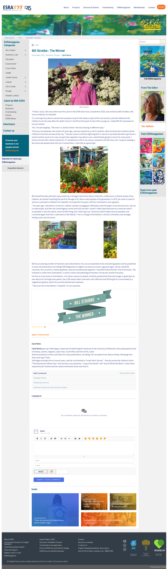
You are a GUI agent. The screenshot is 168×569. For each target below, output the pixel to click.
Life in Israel (10, 86)
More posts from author (127, 373)
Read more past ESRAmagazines (148, 191)
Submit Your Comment (49, 479)
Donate (81, 539)
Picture (55, 438)
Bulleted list (61, 438)
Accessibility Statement (31, 561)
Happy (85, 438)
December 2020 (38, 55)
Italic (41, 438)
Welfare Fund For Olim (12, 553)
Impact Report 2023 (47, 539)
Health (8, 73)
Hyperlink (51, 438)
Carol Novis (66, 55)
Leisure (9, 82)
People (57, 55)
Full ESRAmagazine (152, 78)
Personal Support (11, 550)
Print (37, 45)
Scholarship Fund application (51, 545)
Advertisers (9, 124)
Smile (89, 438)
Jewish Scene (11, 77)
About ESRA (9, 539)
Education (10, 59)
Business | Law (12, 54)
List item (69, 438)
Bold (37, 438)
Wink (104, 438)
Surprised (93, 438)
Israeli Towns (89, 499)
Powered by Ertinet (158, 567)
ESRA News (10, 118)
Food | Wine (11, 68)
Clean (79, 438)
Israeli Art (117, 501)
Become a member (85, 542)
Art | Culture (10, 50)
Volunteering (10, 111)
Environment (11, 64)
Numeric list (65, 438)
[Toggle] (25, 50)
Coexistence (40, 518)
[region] (84, 25)
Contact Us (82, 545)
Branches (9, 108)
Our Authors (147, 126)
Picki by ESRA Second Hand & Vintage (54, 548)
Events (8, 115)
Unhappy (101, 438)
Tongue (97, 438)
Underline (45, 438)
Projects (9, 105)
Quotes (75, 438)
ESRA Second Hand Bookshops (52, 551)
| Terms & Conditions (46, 561)
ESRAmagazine (10, 555)
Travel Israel (89, 523)
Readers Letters (12, 95)
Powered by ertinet (61, 561)
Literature (49, 55)
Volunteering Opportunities (14, 547)
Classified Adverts (15, 168)
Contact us (8, 130)
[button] (133, 545)
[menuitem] (66, 7)
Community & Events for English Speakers (16, 543)
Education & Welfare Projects (51, 542)
